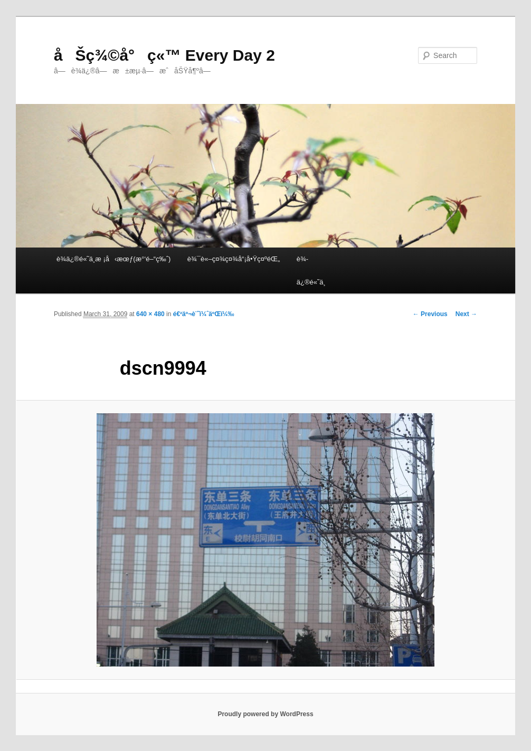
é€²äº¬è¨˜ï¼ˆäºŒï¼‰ (203, 314)
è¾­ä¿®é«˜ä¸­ (311, 270)
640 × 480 (150, 314)
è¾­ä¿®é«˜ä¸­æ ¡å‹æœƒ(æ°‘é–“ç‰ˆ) (113, 259)
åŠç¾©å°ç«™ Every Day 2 (164, 55)
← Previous (430, 314)
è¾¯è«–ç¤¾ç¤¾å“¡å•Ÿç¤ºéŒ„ (233, 259)
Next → (466, 314)
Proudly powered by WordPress (265, 714)
